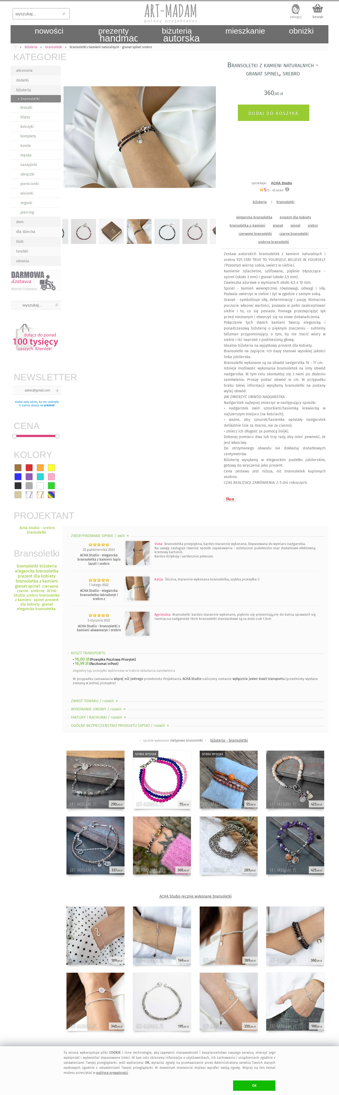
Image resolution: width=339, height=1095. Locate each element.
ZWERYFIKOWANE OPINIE (100, 536)
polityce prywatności (112, 1073)
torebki (22, 251)
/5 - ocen (271, 190)
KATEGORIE (37, 57)
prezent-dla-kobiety (295, 217)
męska (26, 155)
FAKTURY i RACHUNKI (99, 717)
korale (25, 145)
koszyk (318, 17)
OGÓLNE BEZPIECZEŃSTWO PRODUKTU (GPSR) (120, 725)
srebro (313, 225)
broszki (26, 107)
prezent (49, 405)
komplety (28, 136)
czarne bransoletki (294, 234)
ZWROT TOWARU (95, 701)
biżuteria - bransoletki (229, 740)
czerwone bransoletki (255, 234)
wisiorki (26, 193)
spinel (295, 225)
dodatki (22, 80)
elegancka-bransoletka (254, 217)
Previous (70, 138)
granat (278, 225)
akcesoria (24, 70)
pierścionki (29, 184)
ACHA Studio (281, 183)
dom (20, 222)
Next (207, 138)
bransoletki (285, 202)
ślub (19, 241)
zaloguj (296, 17)
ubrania (22, 261)
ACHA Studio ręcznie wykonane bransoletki (195, 896)
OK (254, 1086)
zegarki (26, 203)
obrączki (27, 174)
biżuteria (23, 90)
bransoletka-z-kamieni (247, 225)
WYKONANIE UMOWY (99, 709)
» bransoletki (28, 99)
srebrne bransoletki (273, 242)
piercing (27, 212)
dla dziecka (25, 231)
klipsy (25, 117)
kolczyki (27, 126)
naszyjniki (28, 165)
